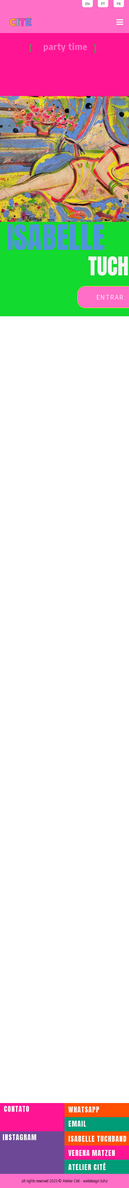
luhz (104, 1181)
